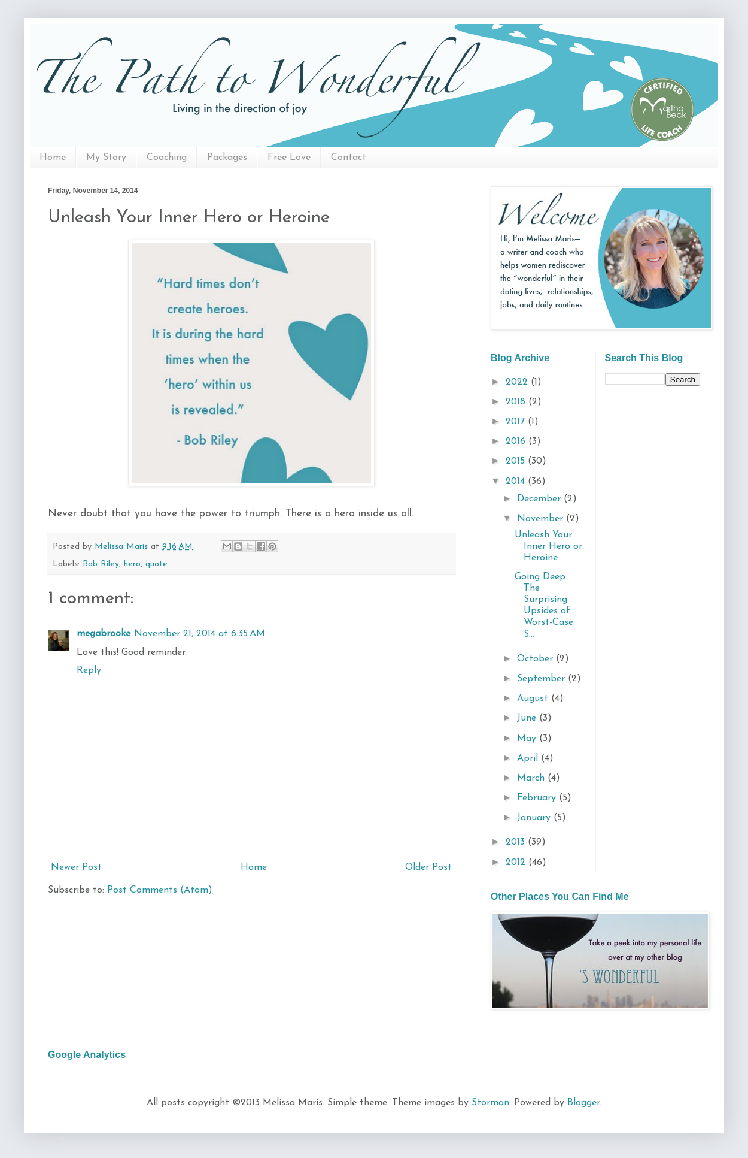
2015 (517, 461)
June (528, 718)
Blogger (583, 1103)
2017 (517, 422)
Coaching (167, 157)
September (542, 679)
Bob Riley (101, 564)
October (536, 659)
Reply (89, 670)
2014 (517, 481)
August (534, 698)
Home (52, 157)
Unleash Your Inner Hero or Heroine (548, 546)
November (541, 519)
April (529, 758)
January (535, 818)
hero (132, 564)
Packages (227, 157)
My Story (106, 157)
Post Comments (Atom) (159, 890)
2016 (517, 441)
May (528, 738)
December (540, 499)
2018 (517, 402)
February (538, 798)
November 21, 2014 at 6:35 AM (199, 634)
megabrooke (103, 634)
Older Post (428, 867)
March (532, 778)
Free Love (289, 157)
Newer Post (76, 867)
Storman (490, 1103)
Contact (348, 157)
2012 (517, 862)
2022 (518, 382)
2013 (517, 842)
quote (156, 564)
